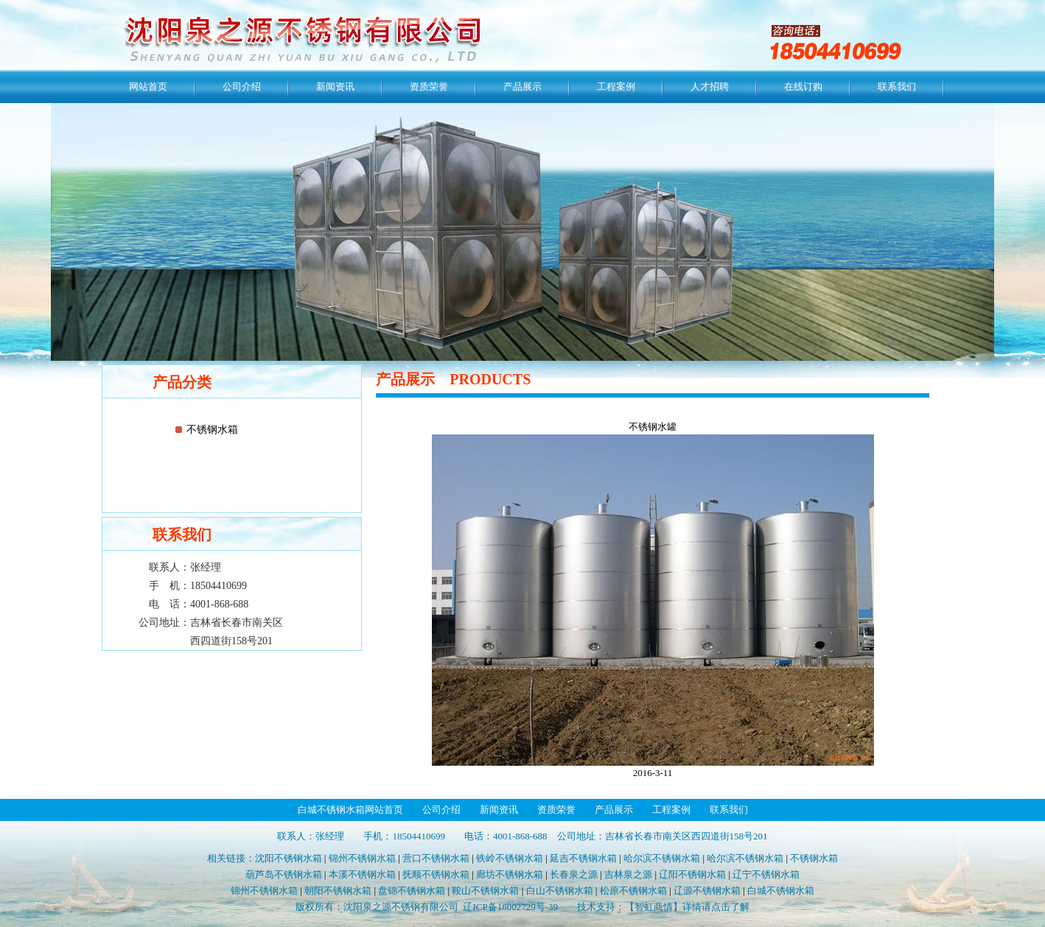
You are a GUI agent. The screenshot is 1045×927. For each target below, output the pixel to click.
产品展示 (522, 86)
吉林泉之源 (628, 874)
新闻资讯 (335, 86)
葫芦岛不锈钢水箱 (283, 874)
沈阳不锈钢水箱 (288, 858)
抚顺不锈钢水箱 (435, 874)
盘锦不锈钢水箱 (411, 890)
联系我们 (897, 86)
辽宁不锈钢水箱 (766, 874)
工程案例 (616, 86)
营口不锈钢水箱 (435, 858)
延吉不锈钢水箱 (583, 858)
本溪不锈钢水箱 (362, 874)
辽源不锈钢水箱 (707, 890)
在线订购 (803, 86)
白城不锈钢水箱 (780, 890)
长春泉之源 (574, 874)
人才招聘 (710, 86)
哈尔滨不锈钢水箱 (661, 858)
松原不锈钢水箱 (633, 890)
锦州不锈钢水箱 (362, 858)
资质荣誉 (429, 86)
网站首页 (148, 86)
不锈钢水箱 (212, 429)
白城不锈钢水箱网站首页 (350, 809)
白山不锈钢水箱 (559, 890)
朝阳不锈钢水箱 (337, 890)
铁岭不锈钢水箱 (509, 858)
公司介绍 (242, 86)
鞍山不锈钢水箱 (485, 890)
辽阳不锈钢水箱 (692, 874)
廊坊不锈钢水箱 (509, 874)
